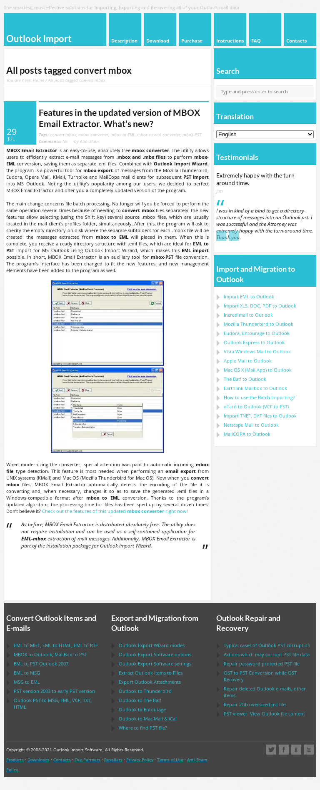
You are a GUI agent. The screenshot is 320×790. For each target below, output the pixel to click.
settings (155, 663)
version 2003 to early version (54, 691)
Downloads (39, 759)
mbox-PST (191, 135)
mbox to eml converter (158, 135)
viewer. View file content (264, 713)
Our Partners (87, 759)
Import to (249, 296)
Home (38, 80)
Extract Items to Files (150, 673)
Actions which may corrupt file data (267, 654)
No (53, 141)
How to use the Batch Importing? (259, 397)
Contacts (62, 759)
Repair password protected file (262, 663)
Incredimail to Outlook (248, 315)
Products (15, 759)
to (258, 324)
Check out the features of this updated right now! (115, 511)
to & (148, 718)
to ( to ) (256, 406)
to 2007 (41, 663)
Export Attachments (150, 682)
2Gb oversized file (254, 704)
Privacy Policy (139, 759)
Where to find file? (143, 728)
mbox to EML (122, 135)
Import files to (260, 415)
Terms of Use (170, 759)
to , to (50, 654)
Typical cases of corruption (267, 645)
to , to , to (56, 645)
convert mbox (63, 135)
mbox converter (93, 135)
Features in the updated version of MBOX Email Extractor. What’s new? (119, 118)
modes (152, 645)
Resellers (113, 759)
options (155, 654)
